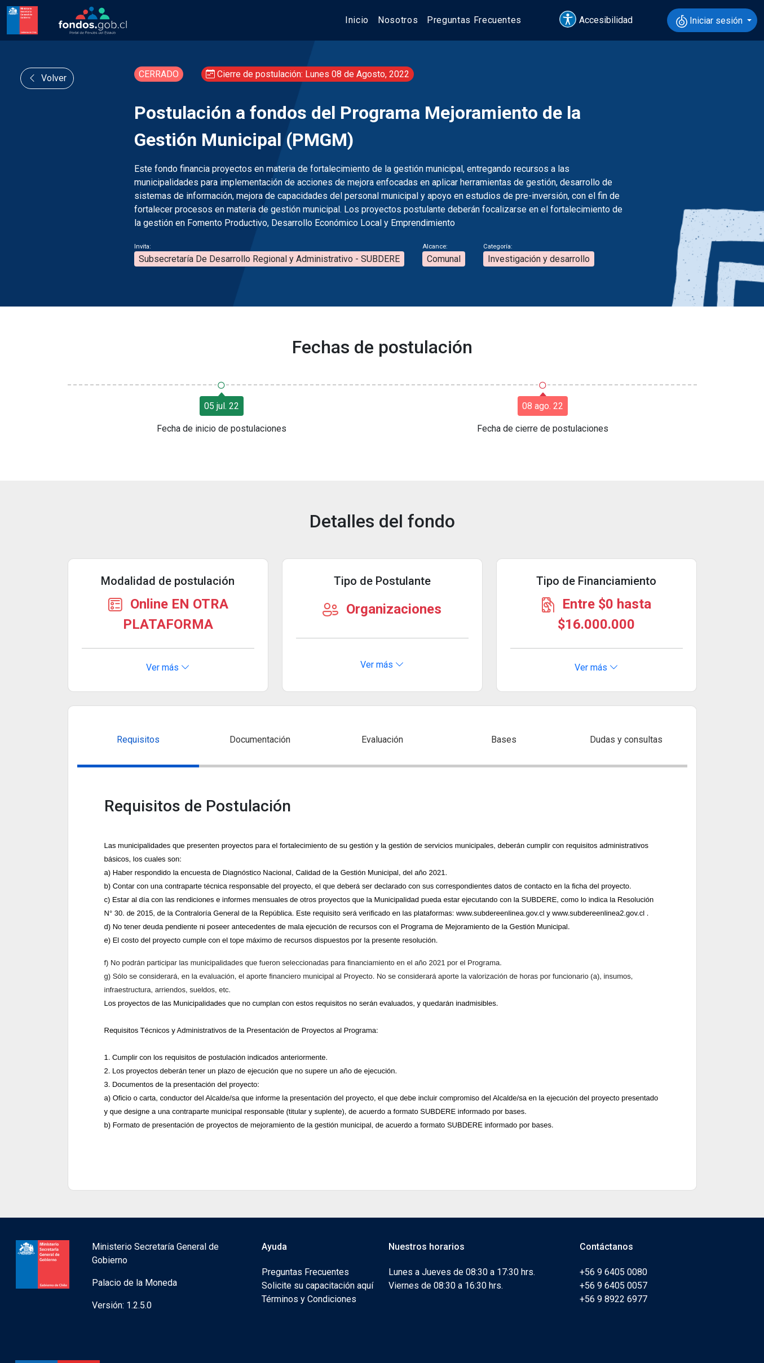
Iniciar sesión (710, 21)
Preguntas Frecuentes (474, 20)
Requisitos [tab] (138, 739)
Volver (47, 78)
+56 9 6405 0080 (613, 1272)
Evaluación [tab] (382, 739)
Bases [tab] (503, 739)
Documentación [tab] (259, 739)
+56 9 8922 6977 (613, 1299)
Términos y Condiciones (309, 1299)
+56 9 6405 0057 (613, 1285)
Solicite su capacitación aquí (317, 1285)
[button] (601, 20)
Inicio (357, 20)
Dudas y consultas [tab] (626, 739)
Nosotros (398, 20)
